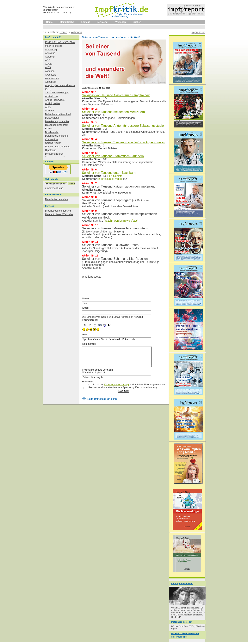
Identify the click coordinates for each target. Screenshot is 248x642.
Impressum (198, 32)
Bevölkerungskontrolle (57, 121)
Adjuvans (50, 53)
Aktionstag (50, 74)
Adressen (50, 56)
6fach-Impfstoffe (53, 46)
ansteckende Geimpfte (57, 92)
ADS (47, 60)
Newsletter (102, 22)
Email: (85, 307)
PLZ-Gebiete (114, 176)
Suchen (137, 22)
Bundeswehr (52, 132)
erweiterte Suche (54, 188)
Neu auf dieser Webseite (59, 214)
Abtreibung (51, 49)
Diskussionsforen (54, 153)
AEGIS (49, 64)
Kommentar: (89, 344)
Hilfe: (85, 334)
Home (49, 22)
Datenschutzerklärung (116, 384)
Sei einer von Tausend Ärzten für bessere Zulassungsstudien (123, 125)
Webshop (120, 22)
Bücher (49, 128)
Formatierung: (90, 320)
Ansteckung (51, 96)
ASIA (48, 107)
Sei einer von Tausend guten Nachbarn (108, 172)
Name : (86, 298)
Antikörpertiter (52, 103)
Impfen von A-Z (53, 37)
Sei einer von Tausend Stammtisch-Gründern (113, 156)
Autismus (50, 110)
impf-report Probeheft (182, 583)
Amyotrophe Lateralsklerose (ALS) (60, 87)
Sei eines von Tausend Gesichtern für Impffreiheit (116, 95)
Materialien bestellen (181, 622)
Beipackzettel (52, 117)
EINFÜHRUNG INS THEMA (60, 42)
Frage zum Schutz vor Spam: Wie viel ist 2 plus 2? (98, 371)
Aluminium (50, 82)
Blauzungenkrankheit (56, 125)
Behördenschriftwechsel (58, 114)
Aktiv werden (52, 78)
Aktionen (49, 71)
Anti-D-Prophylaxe (55, 100)
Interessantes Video (110, 178)
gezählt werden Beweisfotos (121, 220)
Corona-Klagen (53, 143)
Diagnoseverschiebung (57, 146)
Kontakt (85, 22)
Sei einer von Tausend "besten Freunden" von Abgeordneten (123, 142)
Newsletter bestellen (56, 199)
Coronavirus (51, 139)
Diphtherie (50, 150)
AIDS (48, 67)
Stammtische (66, 22)
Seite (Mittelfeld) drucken (102, 399)
